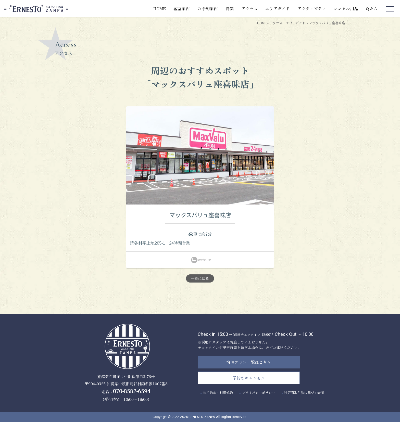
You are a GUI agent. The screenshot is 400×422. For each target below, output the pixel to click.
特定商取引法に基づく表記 (304, 392)
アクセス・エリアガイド (287, 22)
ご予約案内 (207, 8)
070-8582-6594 (131, 391)
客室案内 (181, 8)
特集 (230, 8)
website (201, 260)
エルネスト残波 (36, 8)
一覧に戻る (200, 279)
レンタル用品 (346, 8)
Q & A (371, 8)
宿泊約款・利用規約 (218, 392)
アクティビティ (311, 8)
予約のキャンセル (248, 378)
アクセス (249, 8)
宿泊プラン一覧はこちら (248, 362)
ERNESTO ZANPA (202, 417)
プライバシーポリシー (258, 392)
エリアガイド (277, 8)
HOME (159, 8)
